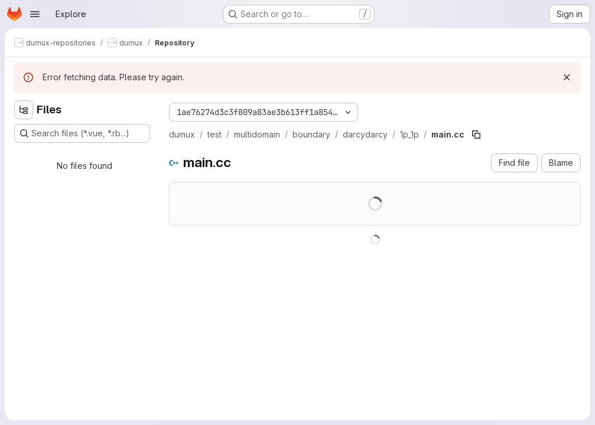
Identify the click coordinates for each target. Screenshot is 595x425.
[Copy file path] (476, 134)
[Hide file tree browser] (23, 109)
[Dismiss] (567, 77)
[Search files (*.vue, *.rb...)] (82, 133)
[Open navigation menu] (34, 14)
